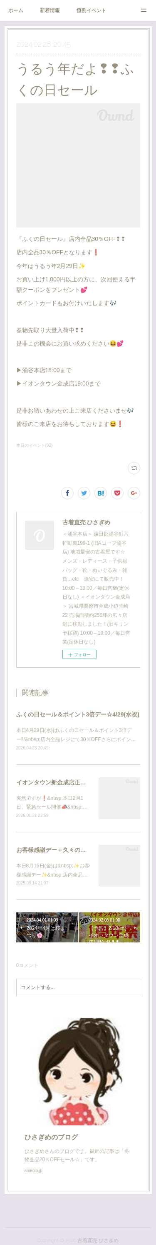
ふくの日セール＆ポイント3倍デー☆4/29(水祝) (77, 714)
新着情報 (50, 10)
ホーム (15, 10)
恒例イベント (91, 10)
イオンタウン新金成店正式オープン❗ (66, 782)
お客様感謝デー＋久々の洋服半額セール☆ (71, 850)
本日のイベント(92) (34, 445)
